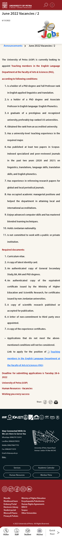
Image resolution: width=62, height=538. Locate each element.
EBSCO (24, 507)
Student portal (10, 510)
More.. (4, 457)
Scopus (24, 510)
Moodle (7, 498)
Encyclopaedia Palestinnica (32, 501)
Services (17, 468)
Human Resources (17, 475)
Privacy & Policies (11, 516)
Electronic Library (11, 507)
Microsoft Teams (10, 513)
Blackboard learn (11, 501)
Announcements (13, 46)
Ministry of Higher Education (33, 498)
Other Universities (29, 513)
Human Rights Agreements (32, 504)
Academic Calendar (46, 468)
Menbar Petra (46, 475)
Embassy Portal (10, 504)
